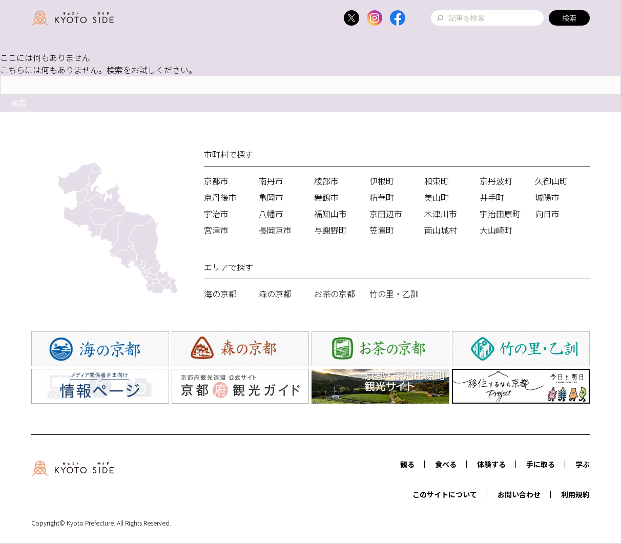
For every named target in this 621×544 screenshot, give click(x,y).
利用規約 (575, 494)
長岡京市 (275, 230)
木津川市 (440, 213)
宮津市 (216, 230)
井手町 (492, 197)
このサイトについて (444, 494)
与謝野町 (330, 230)
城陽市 (547, 197)
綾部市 (326, 181)
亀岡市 (271, 197)
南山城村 (440, 230)
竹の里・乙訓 (394, 293)
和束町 (436, 181)
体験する (491, 464)
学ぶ (582, 464)
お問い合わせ (519, 494)
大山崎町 (496, 230)
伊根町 (381, 181)
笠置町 (381, 230)
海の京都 (220, 293)
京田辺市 (385, 213)
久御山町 (551, 181)
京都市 (216, 181)
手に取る (540, 464)
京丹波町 (496, 181)
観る (407, 464)
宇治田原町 (500, 213)
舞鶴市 (326, 197)
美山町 (436, 197)
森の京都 (275, 293)
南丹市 (271, 181)
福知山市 (330, 213)
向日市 (547, 213)
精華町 (381, 197)
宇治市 (216, 213)
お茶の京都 (334, 293)
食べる (446, 464)
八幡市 (271, 213)
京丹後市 (220, 197)
